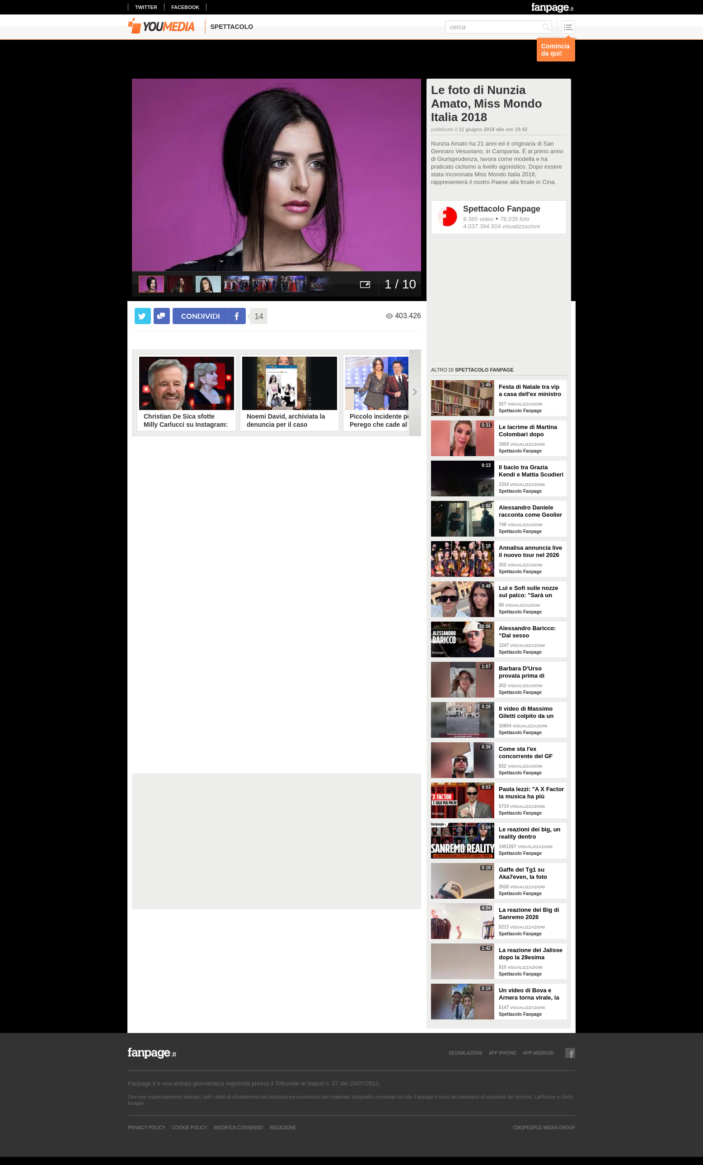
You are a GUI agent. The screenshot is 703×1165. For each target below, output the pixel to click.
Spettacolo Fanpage (501, 208)
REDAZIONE (283, 1127)
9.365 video (478, 219)
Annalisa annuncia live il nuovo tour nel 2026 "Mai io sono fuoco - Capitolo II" (530, 551)
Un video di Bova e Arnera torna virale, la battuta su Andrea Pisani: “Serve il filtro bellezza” (529, 994)
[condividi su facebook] (162, 316)
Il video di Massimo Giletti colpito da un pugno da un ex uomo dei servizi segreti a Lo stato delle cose (530, 712)
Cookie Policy (189, 1127)
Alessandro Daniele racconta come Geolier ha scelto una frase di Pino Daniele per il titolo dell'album (530, 511)
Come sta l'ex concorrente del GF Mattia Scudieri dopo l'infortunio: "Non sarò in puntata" (530, 752)
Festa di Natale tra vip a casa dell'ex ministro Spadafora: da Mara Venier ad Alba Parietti (530, 390)
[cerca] (498, 27)
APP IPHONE (502, 1053)
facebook (185, 7)
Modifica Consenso (238, 1127)
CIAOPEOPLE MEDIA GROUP (544, 1127)
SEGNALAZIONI (465, 1053)
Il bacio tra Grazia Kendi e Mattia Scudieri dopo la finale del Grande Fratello (531, 471)
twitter (146, 7)
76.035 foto (515, 219)
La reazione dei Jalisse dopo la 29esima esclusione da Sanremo (530, 954)
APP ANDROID (538, 1053)
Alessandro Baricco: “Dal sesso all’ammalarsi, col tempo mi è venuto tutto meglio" (527, 632)
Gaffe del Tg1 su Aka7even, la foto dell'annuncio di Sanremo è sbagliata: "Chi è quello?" (528, 873)
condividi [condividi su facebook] (200, 315)
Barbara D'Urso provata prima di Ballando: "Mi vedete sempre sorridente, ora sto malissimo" (530, 672)
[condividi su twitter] (143, 316)
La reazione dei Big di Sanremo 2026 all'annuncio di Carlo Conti (529, 913)
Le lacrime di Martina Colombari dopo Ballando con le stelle (529, 431)
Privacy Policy (146, 1127)
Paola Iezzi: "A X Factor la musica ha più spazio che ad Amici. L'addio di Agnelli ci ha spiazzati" (531, 793)
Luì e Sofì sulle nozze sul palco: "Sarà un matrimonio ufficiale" (528, 592)
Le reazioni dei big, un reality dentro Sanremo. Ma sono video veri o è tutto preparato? (530, 833)
